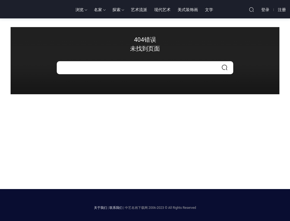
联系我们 (115, 208)
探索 (116, 9)
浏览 (79, 9)
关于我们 (100, 208)
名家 (98, 9)
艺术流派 (139, 9)
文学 (209, 9)
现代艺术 (162, 9)
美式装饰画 (188, 9)
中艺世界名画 (34, 9)
